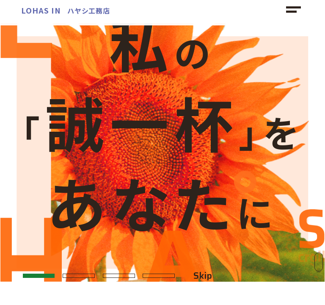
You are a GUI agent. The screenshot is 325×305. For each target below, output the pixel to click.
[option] (162, 152)
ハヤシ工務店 (65, 11)
